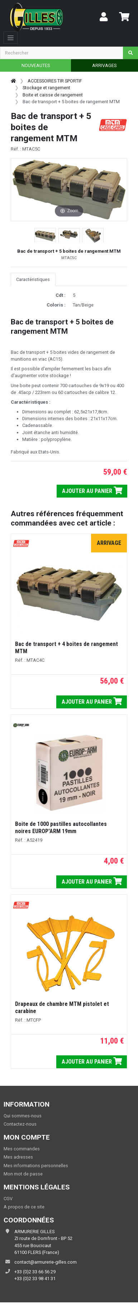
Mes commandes (22, 1148)
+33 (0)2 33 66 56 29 (35, 1271)
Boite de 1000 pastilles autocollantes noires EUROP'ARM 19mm (61, 828)
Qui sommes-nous (23, 1115)
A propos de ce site (24, 1206)
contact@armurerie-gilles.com (45, 1262)
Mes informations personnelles (36, 1165)
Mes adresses (18, 1157)
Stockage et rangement (46, 87)
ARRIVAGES (104, 65)
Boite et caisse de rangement (53, 95)
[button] (45, 236)
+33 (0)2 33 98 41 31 (35, 1278)
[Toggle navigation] (11, 38)
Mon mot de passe (23, 1174)
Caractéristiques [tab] (33, 279)
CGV (8, 1198)
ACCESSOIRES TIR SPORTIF (55, 81)
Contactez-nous (20, 1124)
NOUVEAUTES (36, 65)
